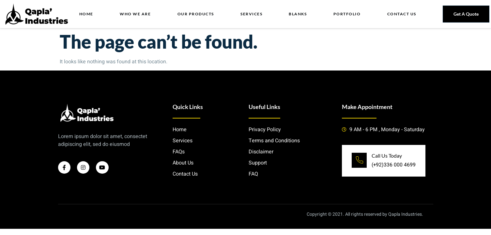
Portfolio (347, 13)
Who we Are (135, 13)
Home (87, 13)
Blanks (298, 13)
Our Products (195, 13)
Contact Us (401, 13)
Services (252, 13)
